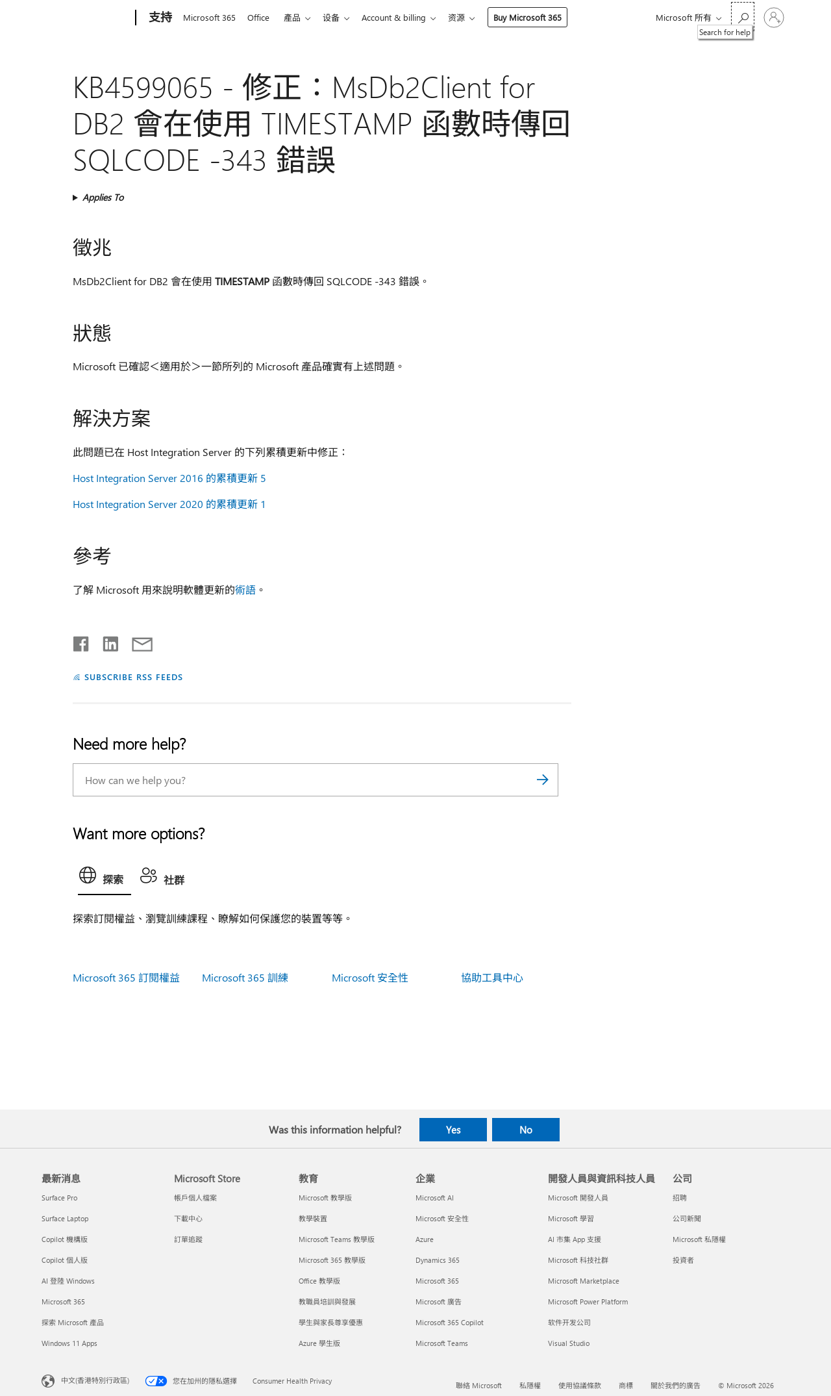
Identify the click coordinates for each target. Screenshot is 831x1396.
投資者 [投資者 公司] (683, 1260)
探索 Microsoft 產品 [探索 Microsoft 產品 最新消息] (73, 1322)
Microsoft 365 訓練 (245, 977)
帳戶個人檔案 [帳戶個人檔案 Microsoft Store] (195, 1197)
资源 (469, 17)
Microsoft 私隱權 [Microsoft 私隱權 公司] (699, 1239)
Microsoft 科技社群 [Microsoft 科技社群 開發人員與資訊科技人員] (578, 1260)
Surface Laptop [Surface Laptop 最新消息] (65, 1218)
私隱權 (530, 1385)
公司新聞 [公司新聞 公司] (687, 1218)
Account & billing (404, 17)
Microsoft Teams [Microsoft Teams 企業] (442, 1343)
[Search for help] (742, 16)
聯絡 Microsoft (479, 1385)
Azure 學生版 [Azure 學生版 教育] (319, 1343)
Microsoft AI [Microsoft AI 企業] (435, 1197)
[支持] (159, 18)
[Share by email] (136, 641)
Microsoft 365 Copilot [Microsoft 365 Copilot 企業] (450, 1322)
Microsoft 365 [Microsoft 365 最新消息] (63, 1301)
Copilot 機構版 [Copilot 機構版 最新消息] (65, 1239)
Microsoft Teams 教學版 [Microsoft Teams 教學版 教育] (337, 1239)
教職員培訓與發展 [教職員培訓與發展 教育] (327, 1301)
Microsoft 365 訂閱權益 (126, 977)
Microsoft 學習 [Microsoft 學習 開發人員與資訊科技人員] (571, 1218)
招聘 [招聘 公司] (680, 1197)
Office (261, 17)
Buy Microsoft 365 (540, 17)
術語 (245, 589)
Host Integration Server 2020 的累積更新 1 (169, 504)
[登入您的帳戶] (773, 17)
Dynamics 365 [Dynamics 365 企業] (438, 1260)
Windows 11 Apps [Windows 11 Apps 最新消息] (69, 1343)
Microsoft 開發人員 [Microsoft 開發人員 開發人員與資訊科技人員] (578, 1197)
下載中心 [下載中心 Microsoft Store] (188, 1218)
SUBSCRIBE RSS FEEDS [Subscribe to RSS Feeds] (133, 676)
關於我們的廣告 (676, 1385)
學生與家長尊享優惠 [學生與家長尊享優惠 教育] (331, 1322)
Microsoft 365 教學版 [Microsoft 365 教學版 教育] (332, 1260)
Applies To (102, 197)
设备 (338, 17)
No (525, 1129)
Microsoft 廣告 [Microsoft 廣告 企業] (439, 1301)
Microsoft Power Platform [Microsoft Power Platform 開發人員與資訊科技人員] (588, 1301)
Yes (453, 1129)
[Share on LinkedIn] (105, 641)
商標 (626, 1385)
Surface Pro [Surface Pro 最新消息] (59, 1197)
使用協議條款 (579, 1385)
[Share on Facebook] (82, 641)
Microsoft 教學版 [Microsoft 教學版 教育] (325, 1197)
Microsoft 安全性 (370, 977)
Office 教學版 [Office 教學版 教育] (319, 1281)
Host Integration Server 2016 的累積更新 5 (169, 478)
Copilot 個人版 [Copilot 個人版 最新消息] (65, 1260)
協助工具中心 (492, 977)
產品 (297, 17)
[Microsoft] (86, 18)
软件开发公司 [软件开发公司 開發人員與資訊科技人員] (569, 1322)
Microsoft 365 (209, 17)
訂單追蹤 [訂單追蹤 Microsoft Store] (188, 1239)
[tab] (104, 878)
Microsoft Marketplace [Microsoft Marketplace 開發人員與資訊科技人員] (583, 1281)
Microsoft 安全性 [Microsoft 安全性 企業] (442, 1218)
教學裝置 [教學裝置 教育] (313, 1218)
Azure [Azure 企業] (425, 1239)
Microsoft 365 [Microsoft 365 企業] (437, 1281)
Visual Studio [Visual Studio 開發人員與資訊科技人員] (568, 1343)
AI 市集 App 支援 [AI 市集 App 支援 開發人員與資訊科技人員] (574, 1239)
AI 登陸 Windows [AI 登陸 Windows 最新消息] (68, 1281)
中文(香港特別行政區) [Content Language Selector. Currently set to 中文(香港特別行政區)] (95, 1379)
